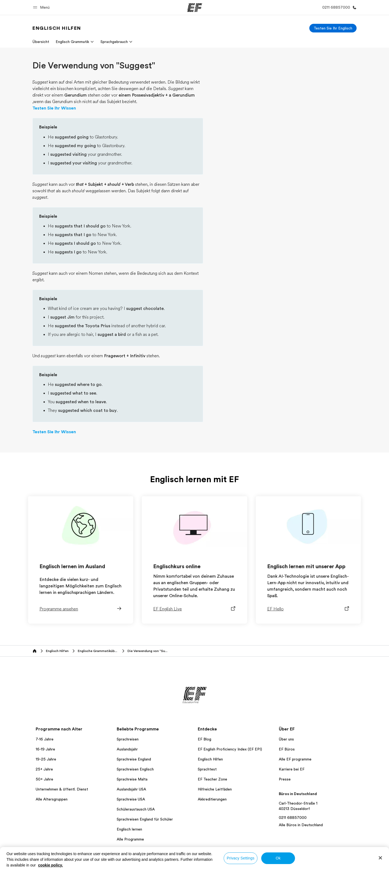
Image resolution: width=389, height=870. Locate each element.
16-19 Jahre (45, 749)
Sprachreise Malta (132, 779)
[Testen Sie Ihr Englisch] (333, 28)
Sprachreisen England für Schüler (145, 819)
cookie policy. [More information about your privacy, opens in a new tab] (50, 865)
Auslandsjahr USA (131, 789)
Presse (285, 779)
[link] (56, 28)
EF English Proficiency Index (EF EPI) (230, 749)
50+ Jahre (44, 779)
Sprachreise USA (131, 799)
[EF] (194, 7)
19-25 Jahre (46, 759)
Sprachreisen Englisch (135, 769)
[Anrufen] (338, 7)
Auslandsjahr (127, 749)
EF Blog (204, 739)
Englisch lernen (129, 829)
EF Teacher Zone (212, 779)
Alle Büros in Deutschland (301, 825)
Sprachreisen (128, 739)
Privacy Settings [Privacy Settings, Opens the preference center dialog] (240, 858)
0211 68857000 (293, 817)
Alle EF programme (295, 759)
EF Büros (287, 749)
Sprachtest (207, 769)
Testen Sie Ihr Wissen (54, 108)
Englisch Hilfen (210, 759)
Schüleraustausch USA (136, 809)
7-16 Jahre (44, 739)
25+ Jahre (44, 769)
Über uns (286, 739)
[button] (42, 7)
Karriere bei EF (291, 769)
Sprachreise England (134, 759)
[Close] (380, 858)
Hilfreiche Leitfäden (215, 789)
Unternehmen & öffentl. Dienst (62, 789)
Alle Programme (130, 839)
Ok (278, 858)
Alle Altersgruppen (52, 799)
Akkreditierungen (212, 799)
